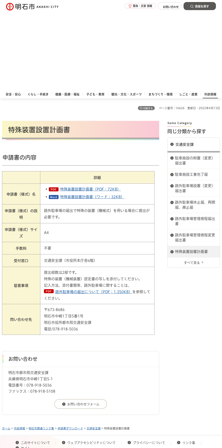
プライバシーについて (149, 362)
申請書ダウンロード (70, 348)
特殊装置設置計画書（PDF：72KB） (90, 109)
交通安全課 (184, 64)
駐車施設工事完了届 (191, 94)
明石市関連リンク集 (41, 348)
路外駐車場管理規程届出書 (195, 140)
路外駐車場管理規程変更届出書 (195, 157)
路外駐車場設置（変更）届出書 (195, 107)
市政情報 (19, 348)
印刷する (148, 28)
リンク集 (188, 362)
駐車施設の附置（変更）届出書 (195, 80)
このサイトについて (35, 362)
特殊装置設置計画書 (191, 171)
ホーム (6, 348)
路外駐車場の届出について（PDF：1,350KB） (93, 211)
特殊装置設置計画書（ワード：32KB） (92, 116)
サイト (26, 367)
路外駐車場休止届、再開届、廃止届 (195, 124)
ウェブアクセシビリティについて (91, 362)
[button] (134, 6)
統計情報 (131, 409)
